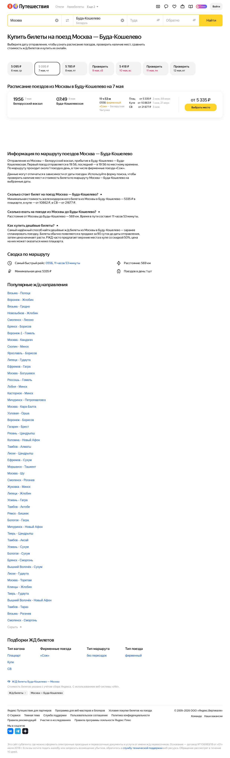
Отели (59, 6)
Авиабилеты (75, 6)
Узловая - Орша (18, 413)
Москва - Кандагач (20, 339)
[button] (216, 6)
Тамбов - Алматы (19, 446)
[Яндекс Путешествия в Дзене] (25, 733)
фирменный (133, 655)
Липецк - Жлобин (19, 493)
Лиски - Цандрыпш (20, 453)
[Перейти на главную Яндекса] (10, 6)
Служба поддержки (55, 715)
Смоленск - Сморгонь (22, 620)
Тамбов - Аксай (17, 540)
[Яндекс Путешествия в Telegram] (18, 733)
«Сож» (44, 655)
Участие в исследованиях (55, 720)
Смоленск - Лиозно (20, 319)
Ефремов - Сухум (19, 460)
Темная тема (32, 715)
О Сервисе (14, 715)
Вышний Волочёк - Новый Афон (29, 600)
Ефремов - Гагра (19, 366)
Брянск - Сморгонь (20, 560)
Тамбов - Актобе (18, 506)
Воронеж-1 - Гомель (21, 333)
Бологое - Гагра (18, 520)
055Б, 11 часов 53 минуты (63, 263)
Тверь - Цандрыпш (20, 533)
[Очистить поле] (56, 20)
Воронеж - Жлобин (20, 299)
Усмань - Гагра (17, 500)
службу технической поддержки (142, 748)
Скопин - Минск (18, 346)
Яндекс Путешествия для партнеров (29, 710)
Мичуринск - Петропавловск (26, 400)
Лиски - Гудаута (18, 573)
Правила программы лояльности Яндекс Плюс (103, 720)
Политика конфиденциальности (130, 715)
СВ (9, 668)
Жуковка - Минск (18, 486)
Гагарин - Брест (18, 426)
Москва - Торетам (19, 580)
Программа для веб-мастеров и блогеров (80, 710)
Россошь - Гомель (19, 380)
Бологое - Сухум (18, 553)
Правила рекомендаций (21, 720)
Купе (10, 662)
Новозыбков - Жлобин (22, 313)
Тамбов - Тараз (17, 607)
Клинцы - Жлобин (19, 586)
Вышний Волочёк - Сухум (24, 566)
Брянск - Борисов (19, 326)
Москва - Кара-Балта (21, 406)
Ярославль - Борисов (22, 353)
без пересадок (97, 655)
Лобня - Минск (17, 386)
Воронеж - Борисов (20, 420)
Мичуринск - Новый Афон (25, 526)
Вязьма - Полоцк (18, 293)
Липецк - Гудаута (19, 359)
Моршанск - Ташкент (21, 466)
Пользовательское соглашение (89, 715)
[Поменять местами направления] (67, 20)
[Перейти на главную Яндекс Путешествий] (31, 6)
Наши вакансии (213, 716)
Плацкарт (14, 655)
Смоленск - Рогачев (20, 480)
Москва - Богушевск (21, 373)
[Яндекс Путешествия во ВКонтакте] (10, 733)
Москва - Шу (15, 473)
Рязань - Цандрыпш (21, 433)
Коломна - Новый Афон (23, 440)
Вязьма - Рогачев (19, 613)
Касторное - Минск (20, 393)
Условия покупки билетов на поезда (130, 710)
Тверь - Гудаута (18, 593)
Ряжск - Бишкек (18, 513)
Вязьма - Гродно (18, 306)
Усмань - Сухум (18, 546)
